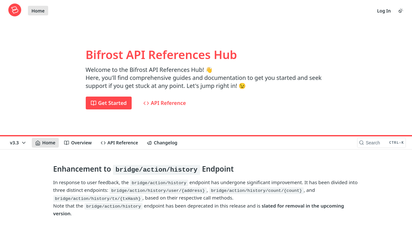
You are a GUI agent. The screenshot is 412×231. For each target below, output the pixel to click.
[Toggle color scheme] (401, 10)
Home (38, 11)
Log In (384, 11)
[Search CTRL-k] (381, 143)
